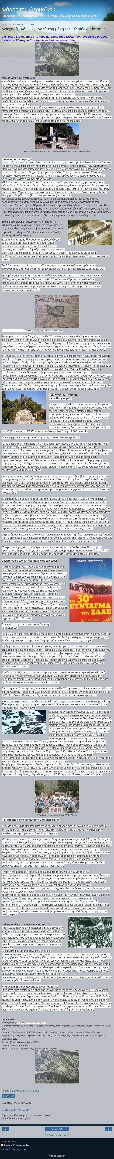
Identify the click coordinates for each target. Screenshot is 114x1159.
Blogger (61, 1156)
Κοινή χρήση (8, 1096)
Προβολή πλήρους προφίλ (14, 1149)
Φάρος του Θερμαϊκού (28, 9)
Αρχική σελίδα (57, 1129)
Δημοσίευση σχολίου (15, 1109)
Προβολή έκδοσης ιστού (57, 1135)
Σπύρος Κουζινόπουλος (17, 1145)
